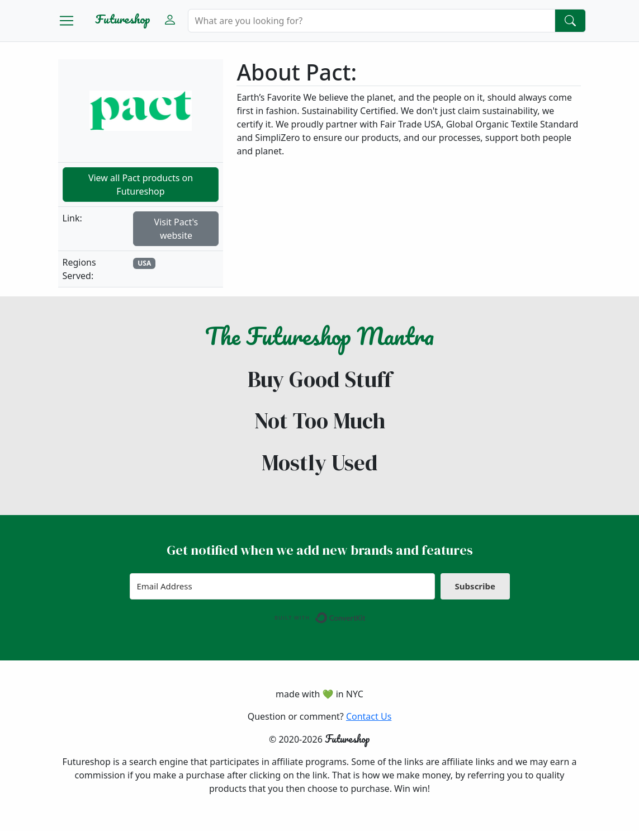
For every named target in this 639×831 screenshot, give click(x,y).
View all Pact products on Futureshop (140, 184)
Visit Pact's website (176, 229)
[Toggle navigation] (66, 20)
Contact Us (368, 716)
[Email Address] (283, 586)
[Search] (371, 20)
